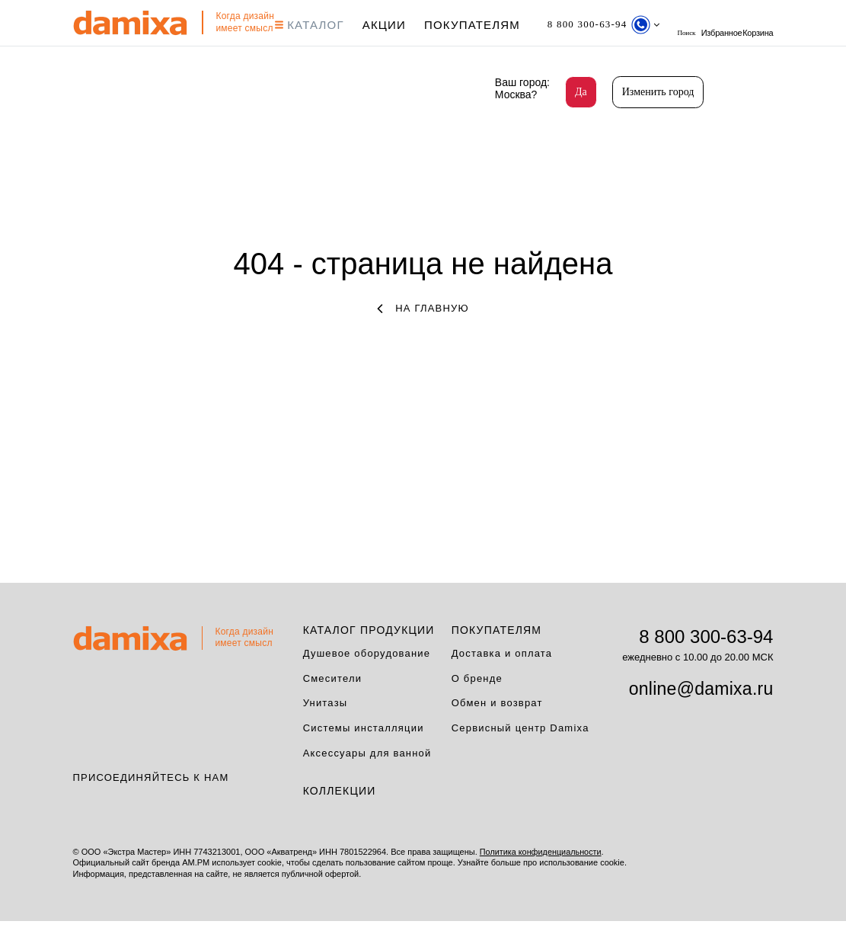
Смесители (332, 707)
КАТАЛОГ (316, 24)
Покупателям (479, 24)
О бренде (477, 707)
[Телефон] (618, 24)
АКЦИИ (391, 24)
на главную (423, 337)
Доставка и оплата (502, 682)
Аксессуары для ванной (367, 782)
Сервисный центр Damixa (520, 757)
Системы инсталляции (363, 757)
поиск (709, 24)
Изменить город (658, 92)
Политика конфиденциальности (541, 881)
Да (581, 92)
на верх (777, 893)
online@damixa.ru (701, 718)
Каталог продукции (369, 659)
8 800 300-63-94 (706, 665)
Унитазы (325, 732)
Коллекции (339, 820)
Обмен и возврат (497, 732)
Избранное (753, 24)
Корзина (88, 54)
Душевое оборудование (367, 682)
